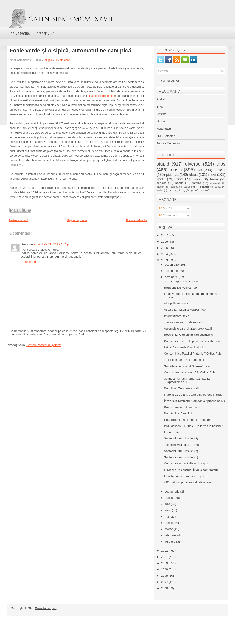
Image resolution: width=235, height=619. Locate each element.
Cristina (162, 114)
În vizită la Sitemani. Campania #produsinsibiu (194, 401)
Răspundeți (28, 262)
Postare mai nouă (18, 220)
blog (183, 190)
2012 (165, 550)
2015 (165, 247)
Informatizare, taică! (177, 316)
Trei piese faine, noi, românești (184, 359)
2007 (165, 582)
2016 (165, 241)
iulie (168, 504)
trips (220, 163)
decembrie (172, 264)
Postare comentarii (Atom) (43, 345)
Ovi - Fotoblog (166, 136)
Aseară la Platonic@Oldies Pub (185, 309)
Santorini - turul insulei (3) (181, 438)
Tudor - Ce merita (168, 143)
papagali (215, 182)
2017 (165, 235)
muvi (212, 175)
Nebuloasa (164, 128)
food (179, 179)
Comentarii (168, 215)
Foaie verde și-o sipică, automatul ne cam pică (70, 50)
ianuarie (170, 541)
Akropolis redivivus (176, 303)
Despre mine (45, 33)
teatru (214, 179)
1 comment (62, 60)
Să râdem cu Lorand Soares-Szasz (187, 366)
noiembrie (172, 270)
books (179, 183)
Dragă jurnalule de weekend (182, 407)
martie (169, 529)
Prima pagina (20, 33)
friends (172, 190)
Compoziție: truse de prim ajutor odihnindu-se (194, 341)
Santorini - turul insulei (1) (181, 457)
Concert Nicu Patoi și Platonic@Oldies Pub (192, 353)
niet (199, 170)
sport (161, 179)
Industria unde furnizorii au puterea (187, 476)
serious (161, 183)
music (175, 169)
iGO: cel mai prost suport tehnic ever (188, 482)
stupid (48, 60)
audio (160, 190)
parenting (189, 186)
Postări (165, 208)
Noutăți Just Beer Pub (178, 413)
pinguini (204, 186)
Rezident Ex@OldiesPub (180, 287)
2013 (165, 260)
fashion (161, 186)
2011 (165, 557)
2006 (165, 588)
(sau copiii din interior (102, 95)
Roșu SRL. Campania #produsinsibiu (188, 334)
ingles (192, 190)
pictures (172, 175)
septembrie (172, 491)
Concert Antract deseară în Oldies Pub (189, 372)
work (197, 179)
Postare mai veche (136, 220)
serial (218, 186)
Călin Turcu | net (45, 608)
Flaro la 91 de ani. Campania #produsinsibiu (193, 394)
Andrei (161, 99)
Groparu (162, 121)
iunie (168, 510)
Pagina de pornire (77, 220)
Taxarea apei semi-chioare (181, 281)
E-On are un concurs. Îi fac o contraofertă (191, 470)
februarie (171, 535)
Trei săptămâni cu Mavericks (183, 322)
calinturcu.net (170, 80)
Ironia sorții (171, 432)
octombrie (172, 277)
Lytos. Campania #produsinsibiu (185, 347)
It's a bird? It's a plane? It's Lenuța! (187, 419)
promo (203, 190)
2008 (165, 575)
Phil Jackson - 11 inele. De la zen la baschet (193, 426)
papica (174, 186)
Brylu (160, 106)
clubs (193, 175)
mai (168, 516)
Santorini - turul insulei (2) (181, 451)
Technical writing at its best (181, 445)
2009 (165, 569)
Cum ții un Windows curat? (181, 388)
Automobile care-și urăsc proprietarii (188, 328)
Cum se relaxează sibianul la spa (186, 463)
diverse (193, 163)
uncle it (219, 170)
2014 (165, 254)
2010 (165, 563)
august (170, 497)
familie (196, 183)
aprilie (169, 522)
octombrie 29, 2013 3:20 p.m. (53, 244)
